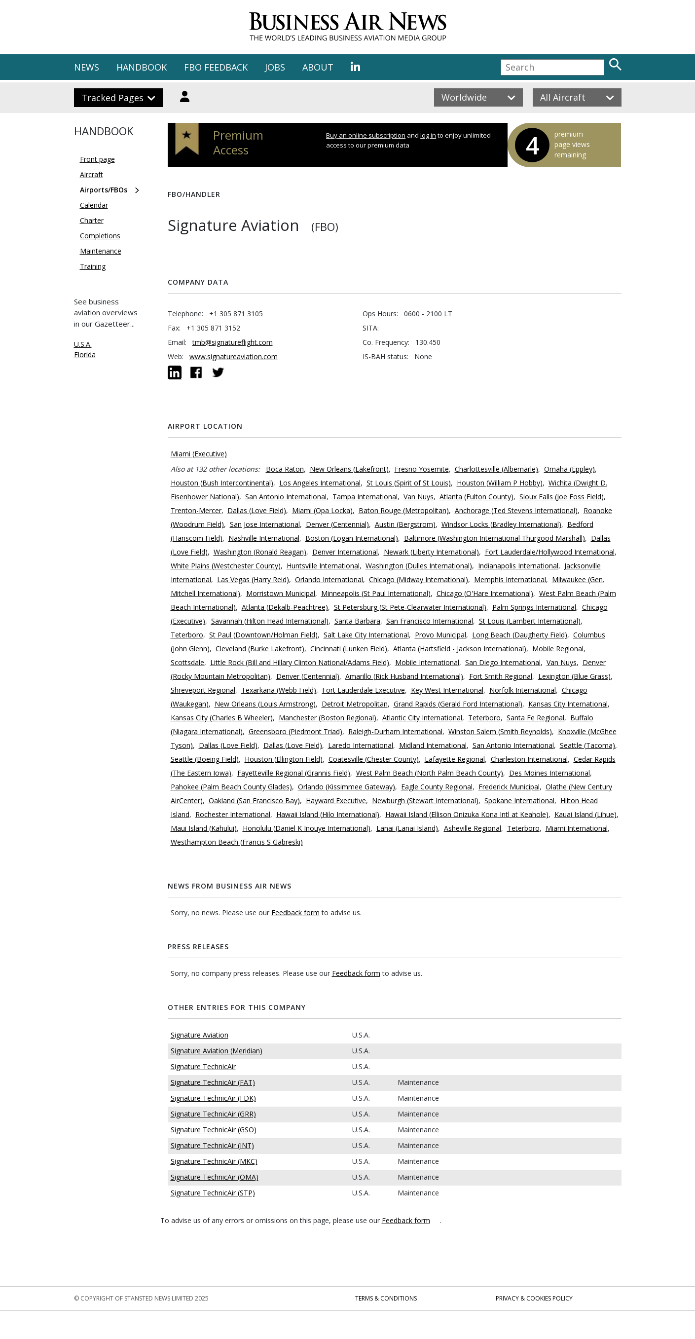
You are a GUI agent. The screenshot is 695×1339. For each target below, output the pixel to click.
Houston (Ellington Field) (284, 759)
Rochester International (232, 814)
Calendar (94, 205)
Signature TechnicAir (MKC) (214, 1161)
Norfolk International (522, 690)
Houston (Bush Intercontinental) (222, 482)
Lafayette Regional (455, 759)
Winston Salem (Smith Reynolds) (500, 731)
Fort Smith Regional (500, 676)
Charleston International (529, 759)
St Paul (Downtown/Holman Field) (263, 634)
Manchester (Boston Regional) (327, 717)
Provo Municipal (440, 634)
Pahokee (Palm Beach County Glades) (231, 786)
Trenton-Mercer (196, 510)
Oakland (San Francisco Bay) (254, 800)
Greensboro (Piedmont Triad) (295, 731)
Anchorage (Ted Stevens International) (516, 510)
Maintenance (100, 251)
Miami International (577, 828)
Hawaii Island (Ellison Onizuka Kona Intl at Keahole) (467, 814)
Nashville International (263, 538)
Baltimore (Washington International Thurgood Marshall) (494, 538)
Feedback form (295, 912)
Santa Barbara (357, 621)
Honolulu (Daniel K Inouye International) (306, 828)
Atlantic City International (422, 717)
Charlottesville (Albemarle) (496, 469)
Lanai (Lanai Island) (407, 828)
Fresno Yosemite (422, 469)
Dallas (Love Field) (256, 510)
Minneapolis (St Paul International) (376, 593)
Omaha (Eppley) (569, 469)
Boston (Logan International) (351, 538)
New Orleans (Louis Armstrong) (265, 703)
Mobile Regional (558, 648)
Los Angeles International (320, 482)
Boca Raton (285, 469)
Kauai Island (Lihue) (585, 814)
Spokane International (519, 800)
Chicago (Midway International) (418, 579)
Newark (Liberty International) (431, 552)
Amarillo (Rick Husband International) (404, 676)
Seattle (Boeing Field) (205, 759)
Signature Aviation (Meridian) (216, 1050)
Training (93, 266)
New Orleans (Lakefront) (349, 469)
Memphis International (510, 579)
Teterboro (187, 634)
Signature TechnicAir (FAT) (213, 1082)
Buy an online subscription (365, 135)
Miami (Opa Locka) (322, 510)
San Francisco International (429, 621)
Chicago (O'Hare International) (485, 593)
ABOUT (317, 67)
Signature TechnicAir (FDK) (213, 1098)
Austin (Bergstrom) (405, 524)
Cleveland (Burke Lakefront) (260, 648)
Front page (97, 159)
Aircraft (91, 174)
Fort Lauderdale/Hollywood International (550, 552)
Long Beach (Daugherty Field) (519, 634)
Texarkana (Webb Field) (278, 690)
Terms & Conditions (386, 1298)
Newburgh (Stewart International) (425, 800)
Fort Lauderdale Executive (363, 690)
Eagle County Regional (437, 786)
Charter (92, 220)
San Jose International (265, 524)
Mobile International (427, 662)
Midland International (433, 745)
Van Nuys (418, 496)
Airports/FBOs (103, 189)
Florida (85, 354)
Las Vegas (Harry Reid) (253, 579)
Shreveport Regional (203, 690)
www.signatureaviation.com (233, 356)
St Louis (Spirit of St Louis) (408, 482)
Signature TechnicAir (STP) (213, 1192)
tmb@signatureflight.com (232, 342)
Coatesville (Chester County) (374, 759)
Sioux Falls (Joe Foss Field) (561, 496)
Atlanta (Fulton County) (476, 496)
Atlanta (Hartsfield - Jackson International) (459, 648)
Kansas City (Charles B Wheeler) (222, 717)
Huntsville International (323, 565)
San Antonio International (286, 496)
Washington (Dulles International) (419, 565)
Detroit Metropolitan (355, 703)
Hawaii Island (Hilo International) (327, 814)
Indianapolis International (518, 565)
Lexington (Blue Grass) (574, 676)
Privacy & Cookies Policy (534, 1298)
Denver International (345, 552)
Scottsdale (187, 662)
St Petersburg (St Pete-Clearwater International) (410, 607)
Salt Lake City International (366, 634)
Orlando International (329, 579)
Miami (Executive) (199, 453)
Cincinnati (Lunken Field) (348, 648)
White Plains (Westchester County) (226, 565)
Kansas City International (568, 703)
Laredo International (360, 745)
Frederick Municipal (509, 786)
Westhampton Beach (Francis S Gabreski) (237, 842)
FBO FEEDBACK (216, 67)
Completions (100, 235)
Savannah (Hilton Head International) (270, 621)
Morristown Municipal (280, 593)
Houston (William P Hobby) (500, 482)
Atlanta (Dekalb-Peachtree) (285, 607)
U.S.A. (83, 344)
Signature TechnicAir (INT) (212, 1145)
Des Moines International (549, 773)
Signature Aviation (199, 1035)
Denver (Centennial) (337, 524)
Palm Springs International (534, 607)
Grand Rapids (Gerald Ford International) (458, 703)
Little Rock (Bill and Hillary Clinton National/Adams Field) (299, 662)
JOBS (275, 67)
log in (428, 135)
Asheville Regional (472, 828)
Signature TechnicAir (203, 1066)
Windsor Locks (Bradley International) (501, 524)
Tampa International (365, 496)
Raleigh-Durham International (395, 731)
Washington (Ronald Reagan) (260, 552)
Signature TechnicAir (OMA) (214, 1177)
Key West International (447, 690)
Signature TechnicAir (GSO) (213, 1129)
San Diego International (503, 662)
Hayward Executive (336, 800)
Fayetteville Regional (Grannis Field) (293, 773)
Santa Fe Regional (535, 717)
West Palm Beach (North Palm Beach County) (429, 773)
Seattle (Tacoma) (587, 745)
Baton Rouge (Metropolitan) (404, 510)
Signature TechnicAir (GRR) (213, 1113)
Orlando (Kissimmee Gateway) (346, 786)
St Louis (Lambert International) (530, 621)
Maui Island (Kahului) (204, 828)
